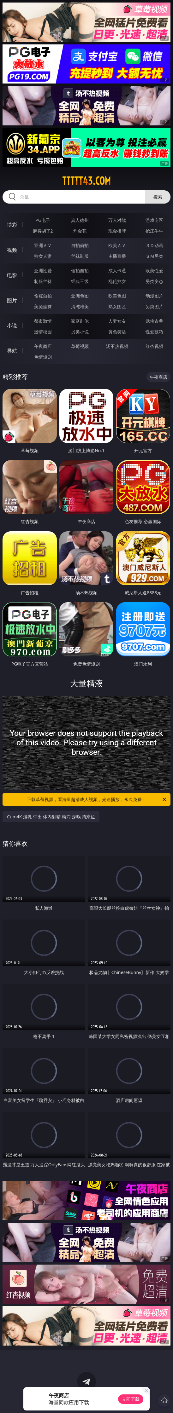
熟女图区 (117, 306)
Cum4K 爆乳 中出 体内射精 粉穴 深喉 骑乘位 (51, 817)
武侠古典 (154, 321)
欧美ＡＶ (117, 245)
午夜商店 (43, 346)
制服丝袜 (43, 281)
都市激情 (43, 321)
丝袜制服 (80, 256)
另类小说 (80, 332)
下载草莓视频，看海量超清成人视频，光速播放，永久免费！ (97, 799)
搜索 (157, 197)
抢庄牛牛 (154, 231)
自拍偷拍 (80, 245)
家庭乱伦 (80, 321)
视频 (12, 249)
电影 (12, 275)
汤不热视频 (117, 346)
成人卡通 (117, 271)
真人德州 (80, 220)
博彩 (12, 224)
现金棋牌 (117, 231)
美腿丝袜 (43, 306)
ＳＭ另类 (154, 256)
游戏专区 (154, 220)
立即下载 (131, 1399)
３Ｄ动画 (154, 245)
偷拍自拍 (80, 271)
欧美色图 (117, 296)
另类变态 (154, 281)
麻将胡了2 (43, 231)
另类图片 (154, 306)
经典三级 (80, 281)
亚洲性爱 (43, 271)
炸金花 (79, 231)
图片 (12, 300)
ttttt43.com (86, 181)
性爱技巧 (154, 332)
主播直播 (117, 256)
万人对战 (117, 220)
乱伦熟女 (117, 281)
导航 (12, 350)
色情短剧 (43, 357)
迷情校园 (43, 332)
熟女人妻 (43, 256)
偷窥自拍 (43, 296)
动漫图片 (154, 296)
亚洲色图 (80, 296)
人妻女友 (117, 321)
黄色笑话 (117, 332)
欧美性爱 (154, 271)
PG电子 (42, 220)
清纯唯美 (80, 306)
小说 (12, 325)
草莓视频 (80, 346)
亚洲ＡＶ (43, 245)
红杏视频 (154, 346)
